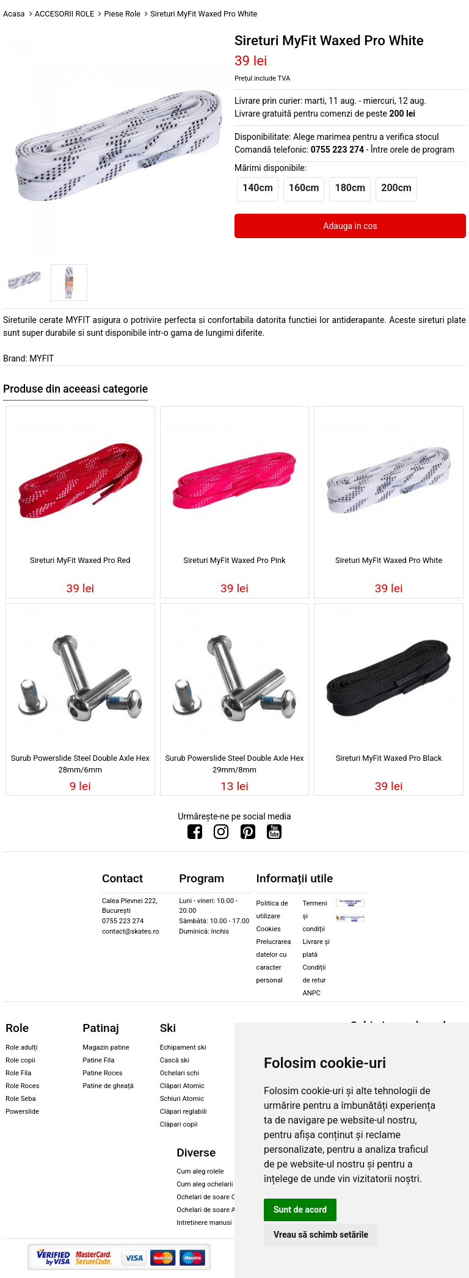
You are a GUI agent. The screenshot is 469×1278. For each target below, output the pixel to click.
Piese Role (122, 13)
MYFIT (41, 358)
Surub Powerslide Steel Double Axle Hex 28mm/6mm (80, 763)
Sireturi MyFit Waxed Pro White (388, 560)
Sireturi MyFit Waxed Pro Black (389, 758)
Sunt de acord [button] (300, 1209)
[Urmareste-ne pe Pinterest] (248, 835)
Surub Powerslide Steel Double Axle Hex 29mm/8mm (234, 763)
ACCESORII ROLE (65, 13)
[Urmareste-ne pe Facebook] (195, 835)
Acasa (14, 13)
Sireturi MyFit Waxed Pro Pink (234, 560)
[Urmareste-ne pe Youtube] (274, 835)
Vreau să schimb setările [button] (321, 1235)
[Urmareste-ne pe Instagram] (221, 835)
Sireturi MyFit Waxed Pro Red (80, 560)
